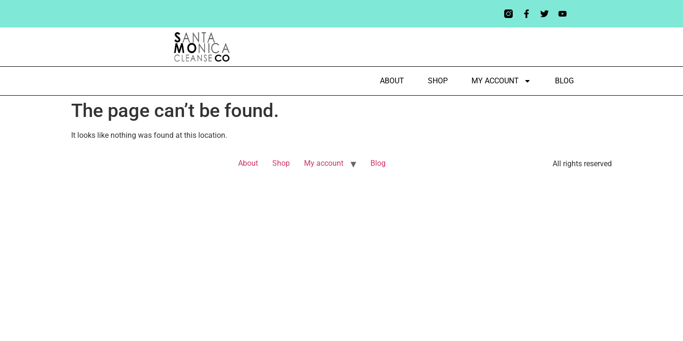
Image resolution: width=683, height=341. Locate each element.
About (392, 80)
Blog (564, 80)
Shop (438, 80)
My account (501, 81)
